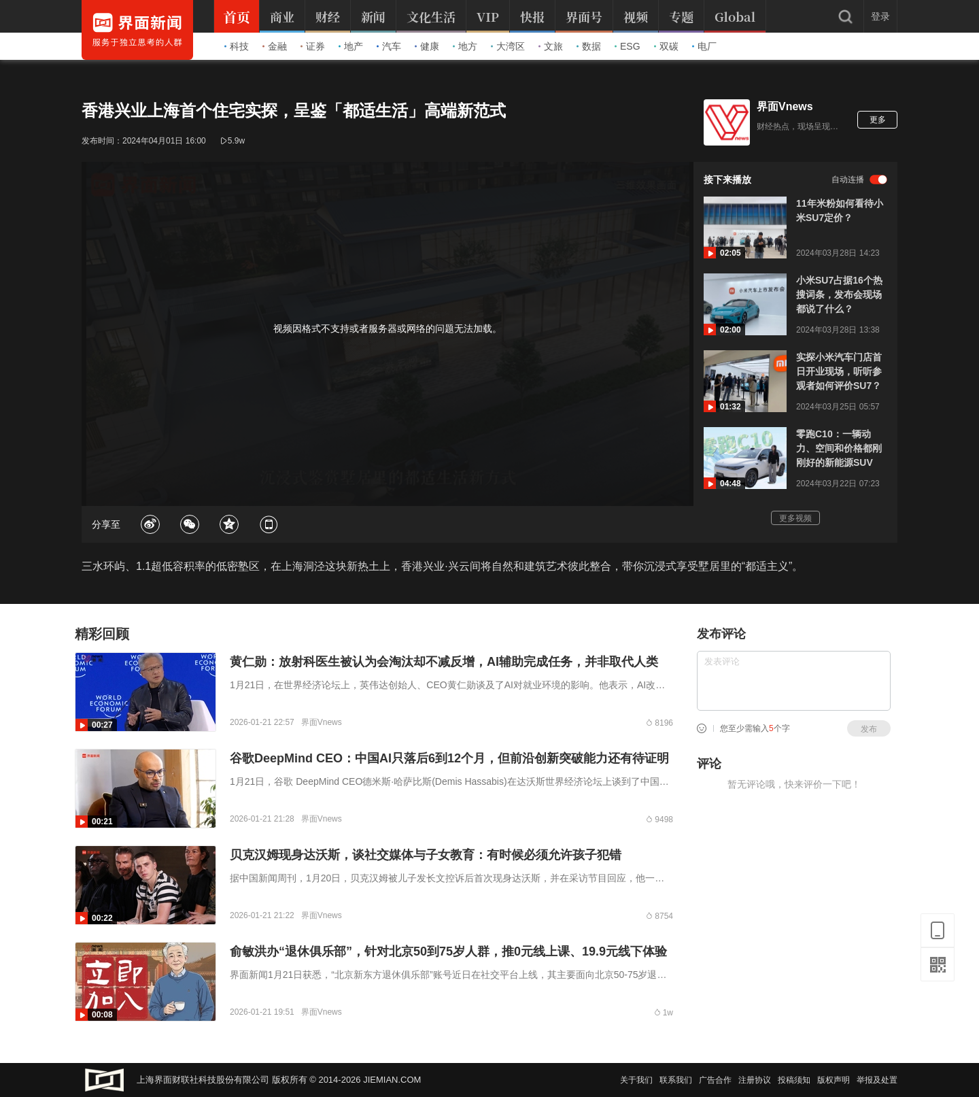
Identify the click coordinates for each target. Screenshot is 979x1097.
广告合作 (715, 1080)
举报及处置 (877, 1080)
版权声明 (833, 1080)
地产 (351, 46)
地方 (465, 46)
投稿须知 (794, 1080)
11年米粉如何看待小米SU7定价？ (839, 210)
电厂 (704, 46)
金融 (274, 46)
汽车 (389, 46)
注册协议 (754, 1080)
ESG (627, 46)
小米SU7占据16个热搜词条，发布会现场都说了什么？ (839, 294)
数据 (589, 46)
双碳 (666, 46)
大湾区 (508, 46)
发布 (869, 729)
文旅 (550, 46)
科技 (236, 46)
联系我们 (675, 1080)
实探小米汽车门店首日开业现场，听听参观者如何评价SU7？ (839, 371)
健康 (427, 46)
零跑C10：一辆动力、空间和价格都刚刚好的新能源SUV (839, 448)
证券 (312, 46)
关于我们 (636, 1080)
